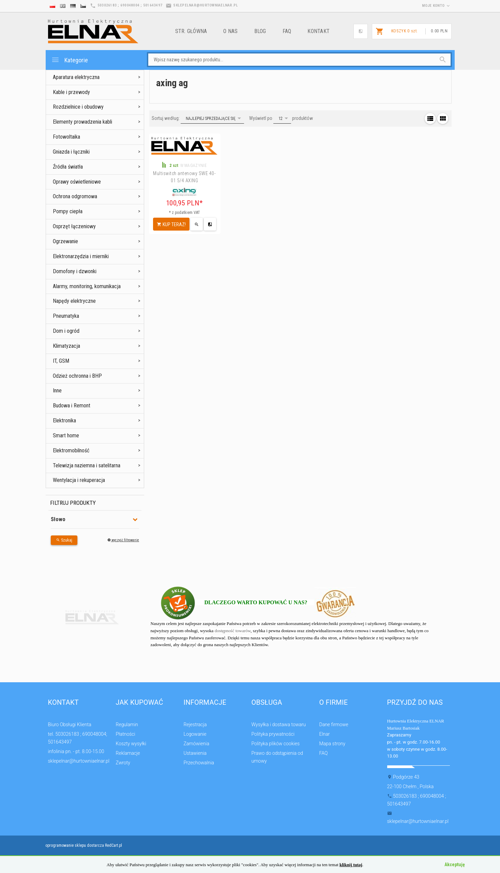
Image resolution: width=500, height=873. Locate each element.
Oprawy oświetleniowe (77, 181)
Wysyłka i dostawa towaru (279, 724)
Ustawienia (195, 753)
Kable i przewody (71, 92)
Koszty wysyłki (131, 743)
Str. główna (191, 31)
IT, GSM (61, 361)
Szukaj (64, 540)
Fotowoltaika (66, 137)
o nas (230, 31)
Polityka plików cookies (276, 743)
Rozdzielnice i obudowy (78, 107)
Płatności (125, 734)
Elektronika (64, 420)
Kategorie (69, 60)
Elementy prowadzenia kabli (82, 122)
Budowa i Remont (71, 405)
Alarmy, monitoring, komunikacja (87, 286)
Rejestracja (195, 724)
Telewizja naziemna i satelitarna (86, 465)
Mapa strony (332, 743)
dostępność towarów (233, 630)
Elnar (324, 734)
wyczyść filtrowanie (123, 540)
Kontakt (318, 31)
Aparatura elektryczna (76, 77)
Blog (260, 31)
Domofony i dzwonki (74, 271)
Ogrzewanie (65, 241)
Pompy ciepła (67, 211)
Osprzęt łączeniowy (74, 226)
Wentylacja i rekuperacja (79, 480)
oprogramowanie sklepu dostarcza (74, 845)
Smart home (66, 435)
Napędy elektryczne (74, 301)
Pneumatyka (66, 316)
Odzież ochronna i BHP (77, 376)
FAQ (287, 31)
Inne (57, 390)
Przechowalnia (199, 762)
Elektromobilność (71, 450)
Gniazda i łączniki (71, 152)
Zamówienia (196, 743)
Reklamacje (128, 753)
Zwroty (123, 762)
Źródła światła (68, 166)
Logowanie (195, 734)
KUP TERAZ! (171, 224)
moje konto (436, 5)
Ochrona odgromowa (75, 196)
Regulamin (127, 724)
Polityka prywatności (273, 734)
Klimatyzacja (66, 346)
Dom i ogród (66, 331)
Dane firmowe (333, 724)
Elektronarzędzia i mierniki (81, 256)
